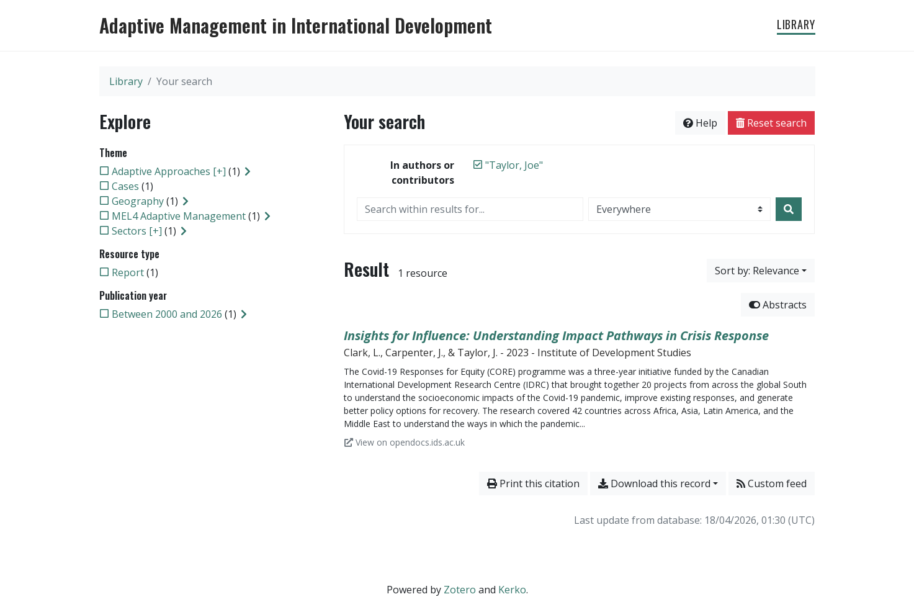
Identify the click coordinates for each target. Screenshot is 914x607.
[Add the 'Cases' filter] (125, 186)
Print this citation (533, 483)
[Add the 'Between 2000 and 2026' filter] (167, 314)
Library (796, 24)
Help (700, 123)
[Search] (789, 209)
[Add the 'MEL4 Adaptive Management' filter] (179, 216)
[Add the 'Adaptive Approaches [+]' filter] (169, 171)
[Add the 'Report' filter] (128, 272)
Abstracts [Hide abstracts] (778, 305)
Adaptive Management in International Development (295, 25)
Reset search (771, 123)
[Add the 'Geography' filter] (138, 201)
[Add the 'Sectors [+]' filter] (137, 231)
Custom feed (772, 483)
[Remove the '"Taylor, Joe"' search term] (514, 165)
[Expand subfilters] (248, 171)
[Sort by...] (761, 270)
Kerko (512, 589)
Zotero (460, 589)
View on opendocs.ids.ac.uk (404, 442)
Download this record (654, 483)
